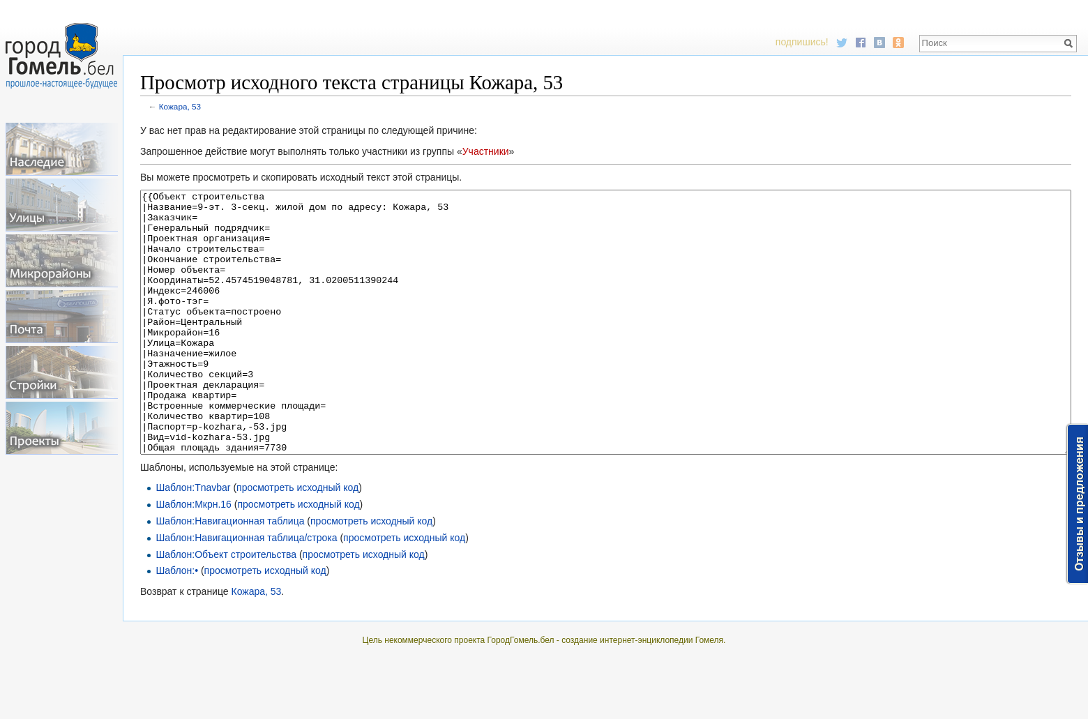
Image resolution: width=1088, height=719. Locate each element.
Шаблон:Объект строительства (226, 606)
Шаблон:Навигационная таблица (230, 573)
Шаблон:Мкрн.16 (194, 556)
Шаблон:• (177, 622)
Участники (485, 151)
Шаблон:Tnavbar (193, 539)
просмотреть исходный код (297, 539)
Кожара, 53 (180, 106)
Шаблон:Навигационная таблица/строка (246, 590)
